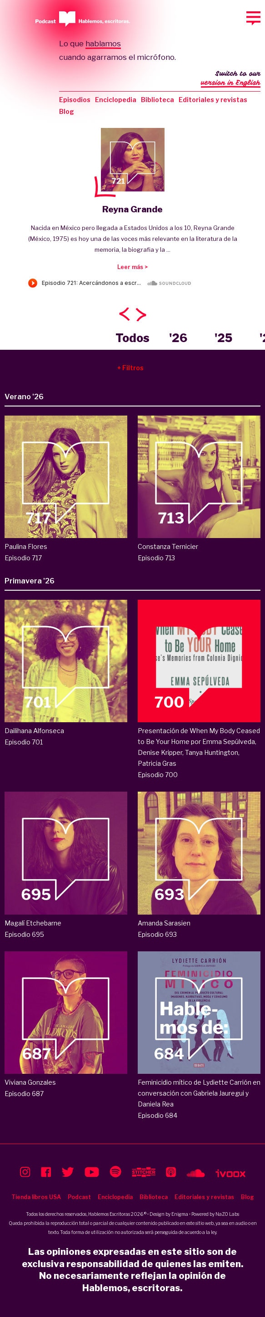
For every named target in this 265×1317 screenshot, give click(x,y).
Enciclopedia (115, 99)
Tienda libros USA (36, 1197)
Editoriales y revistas (213, 99)
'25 (223, 338)
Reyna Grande (132, 209)
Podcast (79, 1197)
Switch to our (230, 79)
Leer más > (132, 267)
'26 (178, 338)
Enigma (179, 1214)
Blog (66, 111)
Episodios (74, 99)
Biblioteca (157, 99)
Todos (132, 338)
